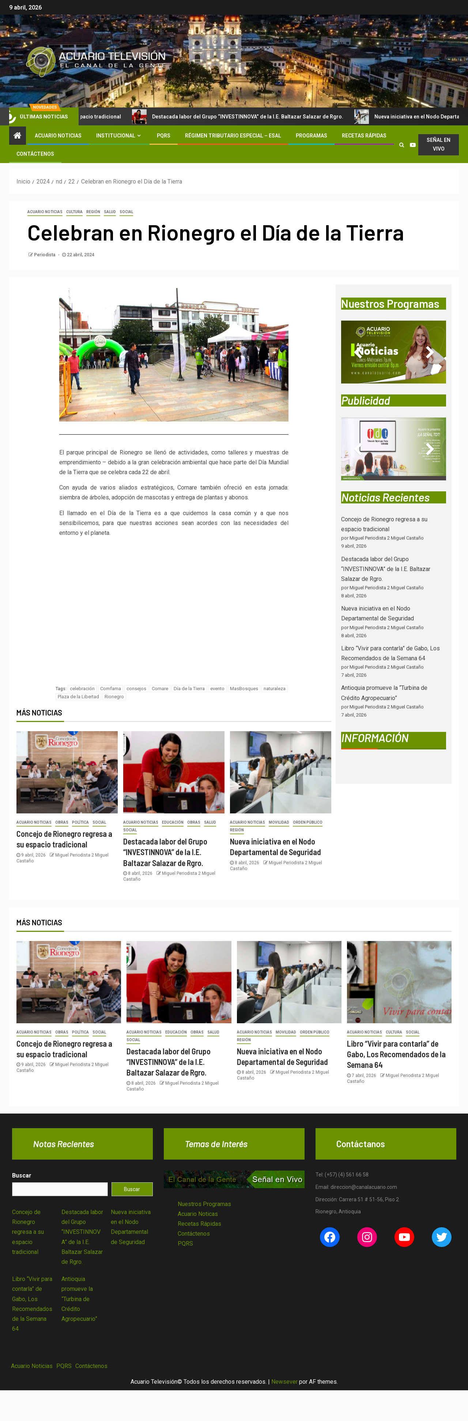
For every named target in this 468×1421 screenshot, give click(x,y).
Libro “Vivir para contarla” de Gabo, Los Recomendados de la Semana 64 (396, 1054)
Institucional (115, 136)
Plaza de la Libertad (78, 696)
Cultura (74, 212)
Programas (311, 136)
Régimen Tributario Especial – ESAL (233, 136)
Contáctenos (35, 154)
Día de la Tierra (189, 688)
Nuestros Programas (204, 1204)
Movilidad (279, 822)
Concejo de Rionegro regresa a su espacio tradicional (28, 1232)
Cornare (160, 688)
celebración (82, 688)
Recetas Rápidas (364, 136)
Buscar (21, 1175)
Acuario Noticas (198, 1213)
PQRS (163, 136)
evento (217, 688)
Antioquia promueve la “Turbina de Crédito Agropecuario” (79, 1299)
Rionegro (114, 696)
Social (126, 212)
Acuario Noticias (58, 136)
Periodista (45, 254)
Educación (173, 822)
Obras (61, 822)
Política (80, 822)
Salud (110, 212)
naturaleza (275, 688)
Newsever (284, 1381)
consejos (136, 688)
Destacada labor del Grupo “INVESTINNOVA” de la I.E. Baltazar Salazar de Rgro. (256, 116)
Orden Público (307, 822)
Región (93, 212)
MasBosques (244, 688)
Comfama (110, 688)
